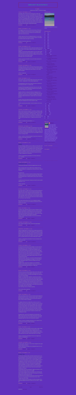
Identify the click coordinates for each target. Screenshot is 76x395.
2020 (46, 32)
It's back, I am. (21, 354)
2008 (46, 117)
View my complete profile (50, 142)
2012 (46, 45)
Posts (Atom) (25, 389)
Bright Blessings (38, 5)
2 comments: (33, 158)
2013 (46, 43)
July (47, 105)
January (48, 114)
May (47, 108)
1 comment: (32, 218)
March (48, 111)
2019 (46, 34)
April (48, 109)
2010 (46, 48)
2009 (46, 116)
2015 (46, 40)
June (47, 106)
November (48, 51)
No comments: (33, 42)
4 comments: (33, 383)
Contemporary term (22, 163)
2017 (46, 37)
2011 (46, 46)
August (48, 103)
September (48, 54)
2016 (46, 39)
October (48, 52)
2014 (46, 42)
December (48, 49)
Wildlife (20, 144)
